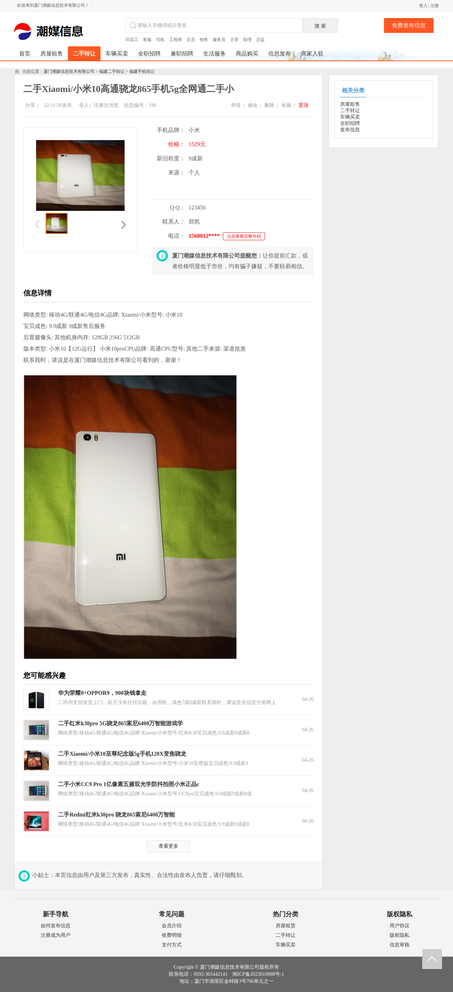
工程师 (175, 39)
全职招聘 (350, 123)
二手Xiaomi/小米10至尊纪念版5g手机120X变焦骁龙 (122, 754)
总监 (260, 39)
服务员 (219, 39)
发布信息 (350, 129)
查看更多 (168, 846)
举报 (236, 105)
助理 (247, 39)
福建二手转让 (112, 71)
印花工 (132, 39)
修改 (253, 105)
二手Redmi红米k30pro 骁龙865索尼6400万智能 (116, 815)
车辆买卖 (350, 117)
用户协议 (399, 925)
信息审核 (399, 944)
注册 (434, 5)
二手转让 (350, 110)
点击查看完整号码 (244, 236)
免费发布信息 (409, 25)
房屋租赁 (286, 925)
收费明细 (172, 935)
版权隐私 (399, 935)
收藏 (286, 105)
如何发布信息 (55, 925)
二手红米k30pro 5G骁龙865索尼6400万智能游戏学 (120, 723)
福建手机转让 (142, 71)
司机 (160, 39)
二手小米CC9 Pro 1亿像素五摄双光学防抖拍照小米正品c (128, 784)
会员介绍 (172, 925)
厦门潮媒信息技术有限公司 (69, 71)
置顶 (303, 105)
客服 (147, 39)
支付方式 (172, 944)
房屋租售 (350, 104)
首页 (24, 54)
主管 (234, 39)
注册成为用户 (55, 935)
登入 (423, 5)
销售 (204, 39)
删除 (269, 105)
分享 (30, 105)
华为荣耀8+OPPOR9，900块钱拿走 (102, 693)
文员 (191, 39)
